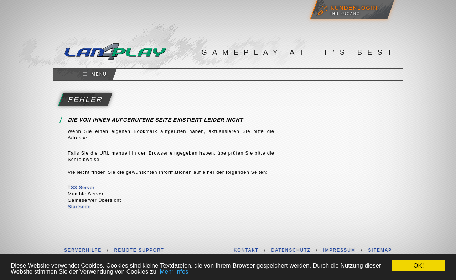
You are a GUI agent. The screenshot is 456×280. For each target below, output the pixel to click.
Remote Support (139, 250)
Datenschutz (290, 250)
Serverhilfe (83, 250)
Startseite (79, 206)
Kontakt (246, 250)
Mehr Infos (174, 271)
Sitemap (380, 250)
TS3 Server (81, 187)
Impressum (339, 250)
